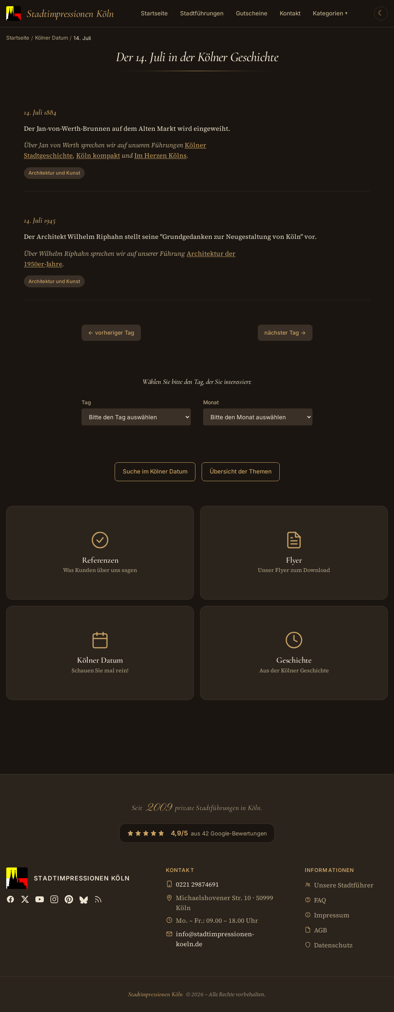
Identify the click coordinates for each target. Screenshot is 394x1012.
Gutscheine (251, 13)
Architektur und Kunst (54, 173)
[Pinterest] (69, 899)
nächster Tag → (285, 332)
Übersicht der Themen (241, 471)
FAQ (315, 901)
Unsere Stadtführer (339, 886)
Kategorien (330, 13)
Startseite (154, 13)
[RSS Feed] (98, 899)
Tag (86, 402)
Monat (211, 402)
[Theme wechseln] (381, 13)
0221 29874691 (197, 884)
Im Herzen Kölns (160, 155)
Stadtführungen (202, 13)
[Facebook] (10, 899)
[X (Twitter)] (25, 899)
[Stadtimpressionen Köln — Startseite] (60, 13)
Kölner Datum (51, 38)
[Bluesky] (83, 899)
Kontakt (290, 13)
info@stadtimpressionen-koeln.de (215, 939)
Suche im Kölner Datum (155, 471)
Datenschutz (328, 946)
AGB (316, 931)
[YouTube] (39, 899)
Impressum (327, 916)
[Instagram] (54, 899)
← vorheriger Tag (111, 332)
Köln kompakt (98, 155)
